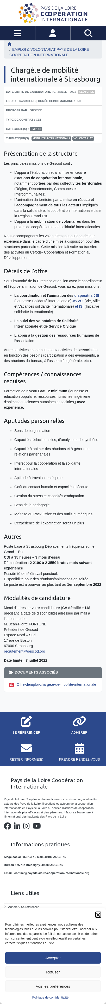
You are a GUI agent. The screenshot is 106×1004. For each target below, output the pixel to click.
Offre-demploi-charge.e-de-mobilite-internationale (56, 684)
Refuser (53, 972)
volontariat (83, 138)
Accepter (53, 958)
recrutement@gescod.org (24, 651)
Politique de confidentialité (50, 997)
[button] (98, 914)
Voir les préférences (53, 986)
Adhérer (13, 906)
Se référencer (30, 906)
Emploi (36, 129)
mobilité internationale (51, 138)
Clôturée (86, 91)
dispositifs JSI (86, 295)
